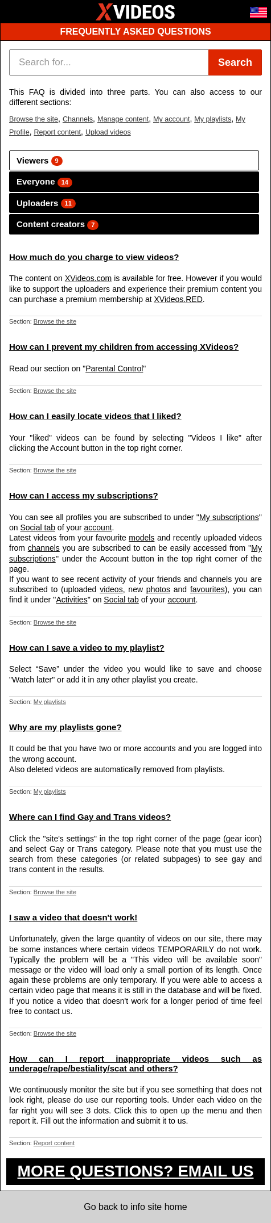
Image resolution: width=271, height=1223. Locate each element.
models (141, 537)
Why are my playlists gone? (65, 727)
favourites (207, 589)
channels (44, 547)
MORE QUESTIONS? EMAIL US (136, 1171)
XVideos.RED (178, 299)
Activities (71, 599)
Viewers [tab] (40, 161)
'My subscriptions (228, 517)
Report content (57, 132)
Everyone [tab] (44, 182)
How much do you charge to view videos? (94, 257)
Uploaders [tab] (46, 203)
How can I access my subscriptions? (83, 495)
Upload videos (108, 132)
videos (111, 589)
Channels (78, 119)
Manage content (123, 119)
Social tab (37, 527)
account (98, 527)
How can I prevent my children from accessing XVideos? (124, 346)
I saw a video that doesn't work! (73, 917)
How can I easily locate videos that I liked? (95, 416)
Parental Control (114, 368)
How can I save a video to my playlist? (87, 647)
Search (235, 62)
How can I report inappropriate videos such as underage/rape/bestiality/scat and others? (135, 1063)
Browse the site (33, 119)
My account (171, 119)
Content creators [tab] (57, 224)
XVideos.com (88, 278)
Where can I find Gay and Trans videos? (90, 817)
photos (158, 589)
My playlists (212, 119)
